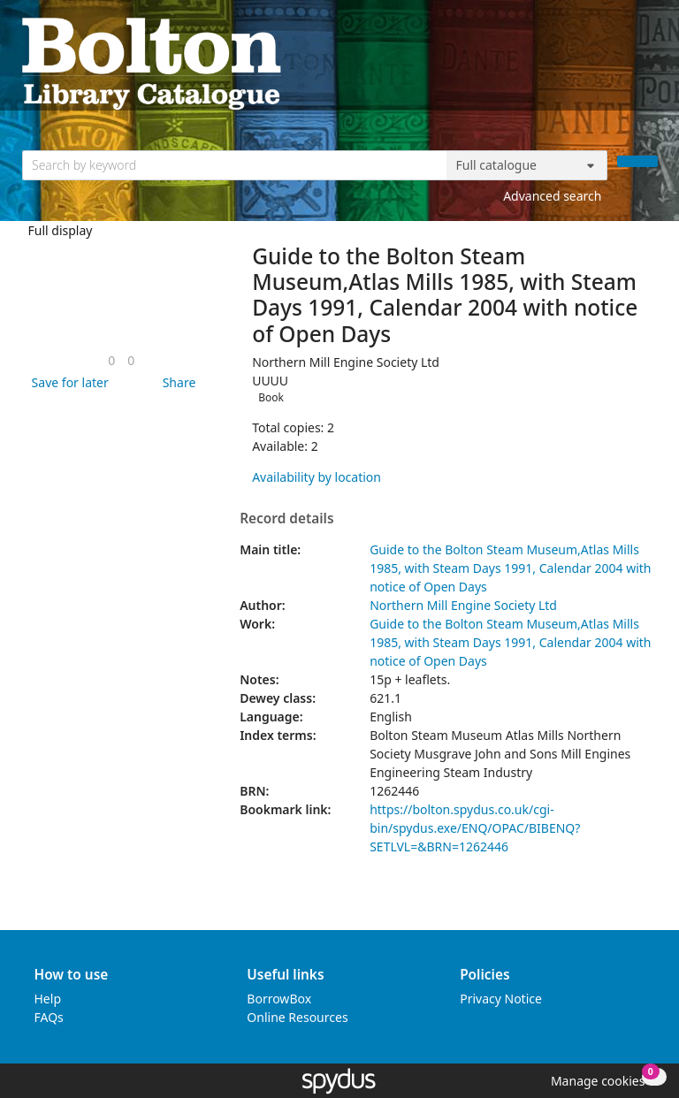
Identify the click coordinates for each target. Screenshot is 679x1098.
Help (48, 998)
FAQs (49, 1017)
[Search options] (526, 165)
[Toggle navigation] (648, 62)
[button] (67, 382)
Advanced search (552, 195)
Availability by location (316, 477)
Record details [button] (286, 519)
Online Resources (297, 1017)
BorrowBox (279, 998)
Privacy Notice (501, 998)
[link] (111, 360)
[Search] (637, 161)
